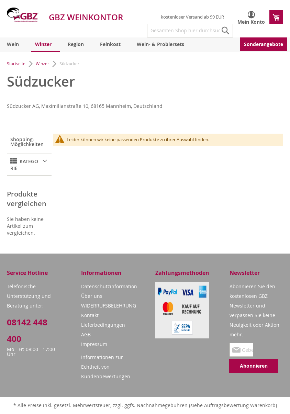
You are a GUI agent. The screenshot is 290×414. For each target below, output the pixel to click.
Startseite (16, 63)
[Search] (225, 30)
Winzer (43, 63)
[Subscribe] (253, 366)
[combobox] (190, 30)
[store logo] (22, 15)
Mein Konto (251, 22)
